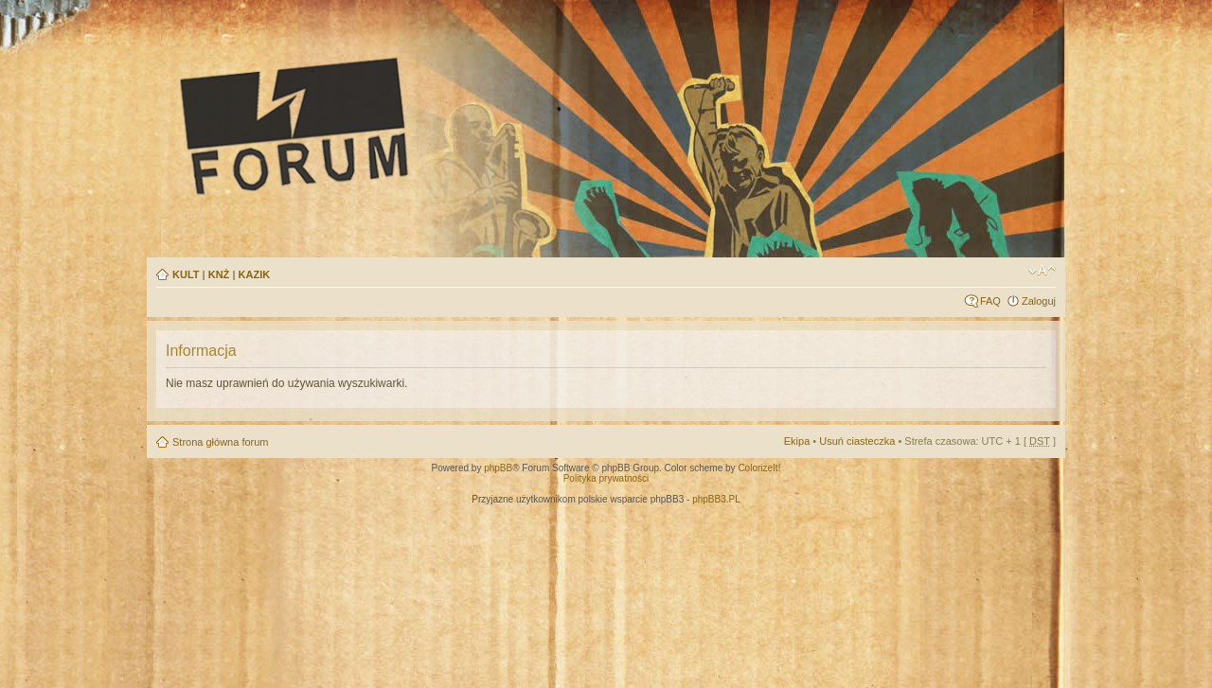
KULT (186, 274)
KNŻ (219, 274)
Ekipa (797, 441)
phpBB (498, 468)
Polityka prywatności (606, 478)
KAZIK (255, 274)
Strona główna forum (220, 442)
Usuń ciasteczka (857, 441)
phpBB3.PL (716, 499)
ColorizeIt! (759, 468)
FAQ (990, 301)
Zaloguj (1039, 301)
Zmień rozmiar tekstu (1042, 270)
